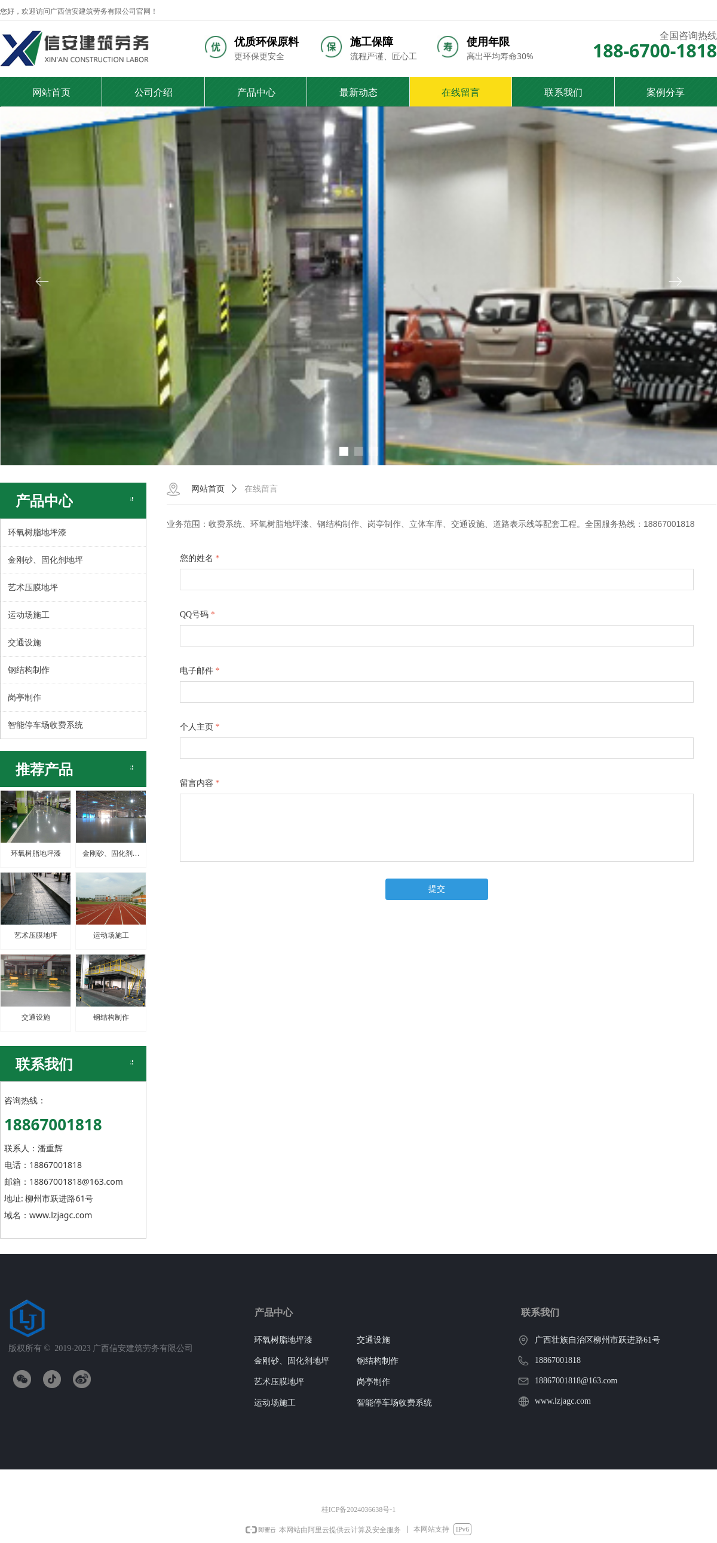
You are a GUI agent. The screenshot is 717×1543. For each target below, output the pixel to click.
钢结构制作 (29, 670)
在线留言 (261, 488)
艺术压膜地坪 (33, 587)
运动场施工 (29, 615)
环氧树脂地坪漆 (37, 532)
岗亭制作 (24, 697)
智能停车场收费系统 (45, 725)
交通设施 (24, 642)
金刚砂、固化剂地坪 (45, 560)
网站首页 (208, 488)
